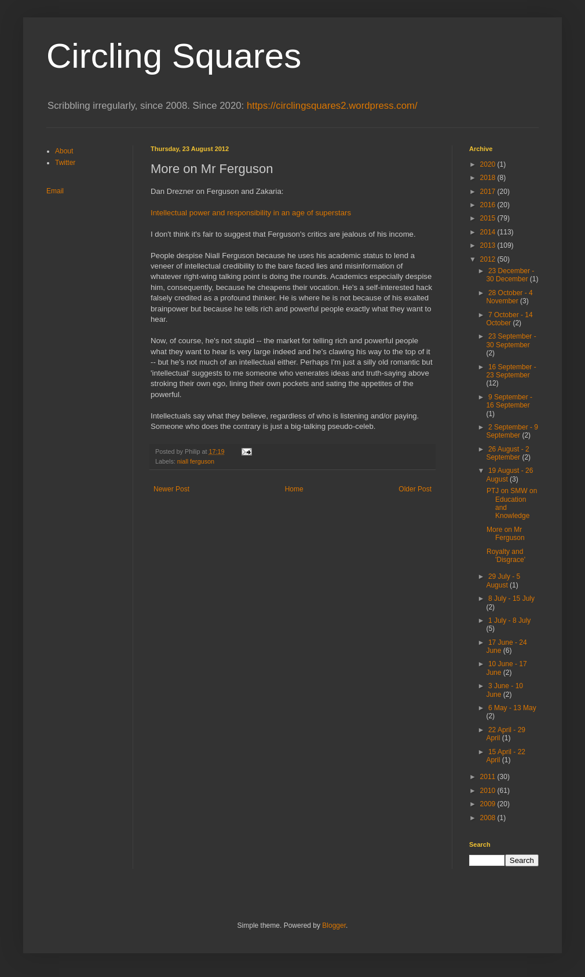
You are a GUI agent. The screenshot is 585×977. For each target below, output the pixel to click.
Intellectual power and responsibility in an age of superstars (251, 212)
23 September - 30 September (511, 340)
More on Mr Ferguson (506, 534)
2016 (489, 205)
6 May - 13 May (512, 708)
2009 (489, 804)
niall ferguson (195, 461)
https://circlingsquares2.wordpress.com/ (332, 105)
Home (294, 489)
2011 (489, 777)
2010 (489, 791)
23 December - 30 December (510, 275)
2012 (489, 259)
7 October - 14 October (509, 319)
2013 (489, 245)
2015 (489, 218)
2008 (489, 818)
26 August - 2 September (507, 453)
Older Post (415, 489)
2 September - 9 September (512, 431)
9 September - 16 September (509, 401)
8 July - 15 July (511, 598)
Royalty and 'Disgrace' (506, 556)
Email (55, 191)
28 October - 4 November (509, 297)
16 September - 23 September (511, 371)
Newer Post (171, 489)
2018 (489, 178)
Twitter (65, 163)
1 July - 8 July (509, 620)
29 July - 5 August (503, 580)
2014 (489, 232)
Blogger (334, 925)
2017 (489, 192)
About (64, 151)
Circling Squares (173, 55)
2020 (489, 164)
